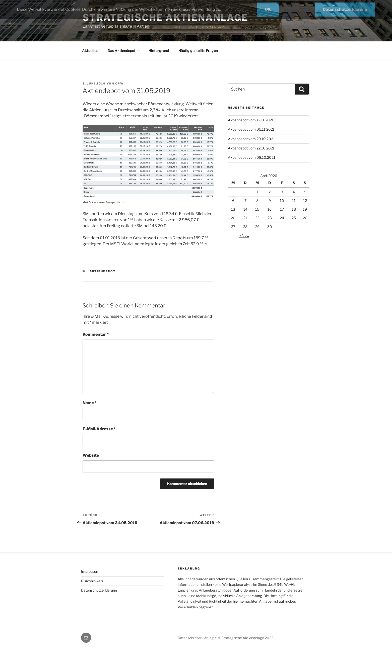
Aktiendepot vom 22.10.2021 (251, 148)
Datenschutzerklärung (99, 590)
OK (268, 9)
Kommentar (96, 334)
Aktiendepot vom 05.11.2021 (251, 129)
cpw (119, 83)
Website (91, 455)
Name (90, 402)
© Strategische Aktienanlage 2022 (245, 638)
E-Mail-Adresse (99, 429)
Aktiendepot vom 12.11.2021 (251, 120)
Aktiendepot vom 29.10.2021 (251, 139)
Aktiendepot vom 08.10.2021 (251, 157)
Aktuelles (90, 50)
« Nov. (244, 235)
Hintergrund (159, 50)
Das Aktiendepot (124, 50)
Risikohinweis (92, 581)
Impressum (90, 571)
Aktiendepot (103, 271)
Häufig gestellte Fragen (198, 50)
